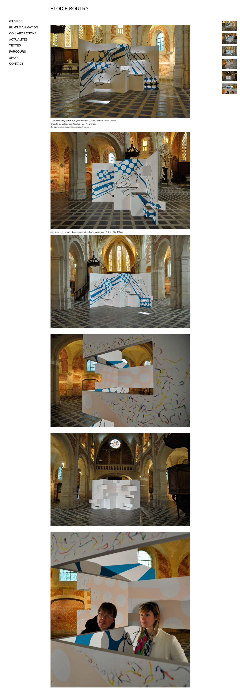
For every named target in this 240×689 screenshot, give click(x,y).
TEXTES (15, 45)
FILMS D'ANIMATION (23, 27)
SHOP (13, 57)
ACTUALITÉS (18, 39)
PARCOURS (17, 51)
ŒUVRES (15, 21)
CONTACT (16, 63)
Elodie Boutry (70, 8)
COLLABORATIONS (22, 33)
